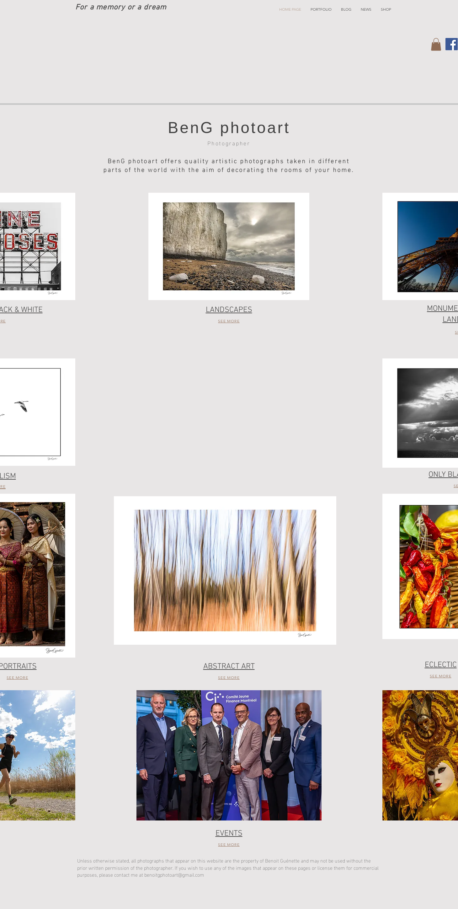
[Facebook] (451, 44)
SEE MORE (229, 321)
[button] (321, 9)
